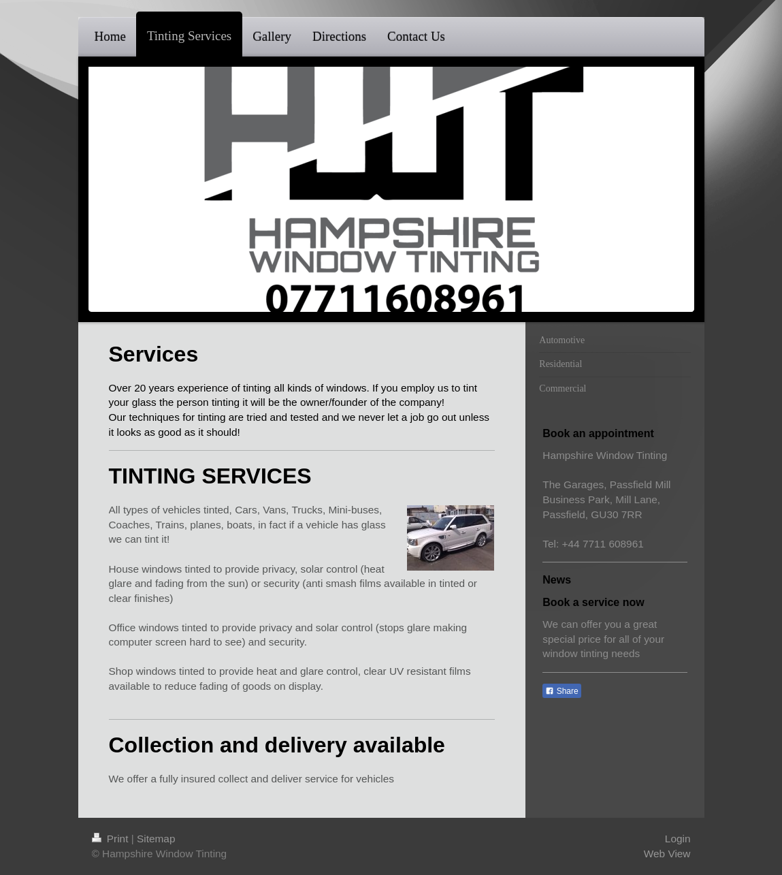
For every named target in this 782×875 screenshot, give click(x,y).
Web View (667, 853)
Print (111, 838)
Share (561, 691)
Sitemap (156, 838)
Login (678, 838)
